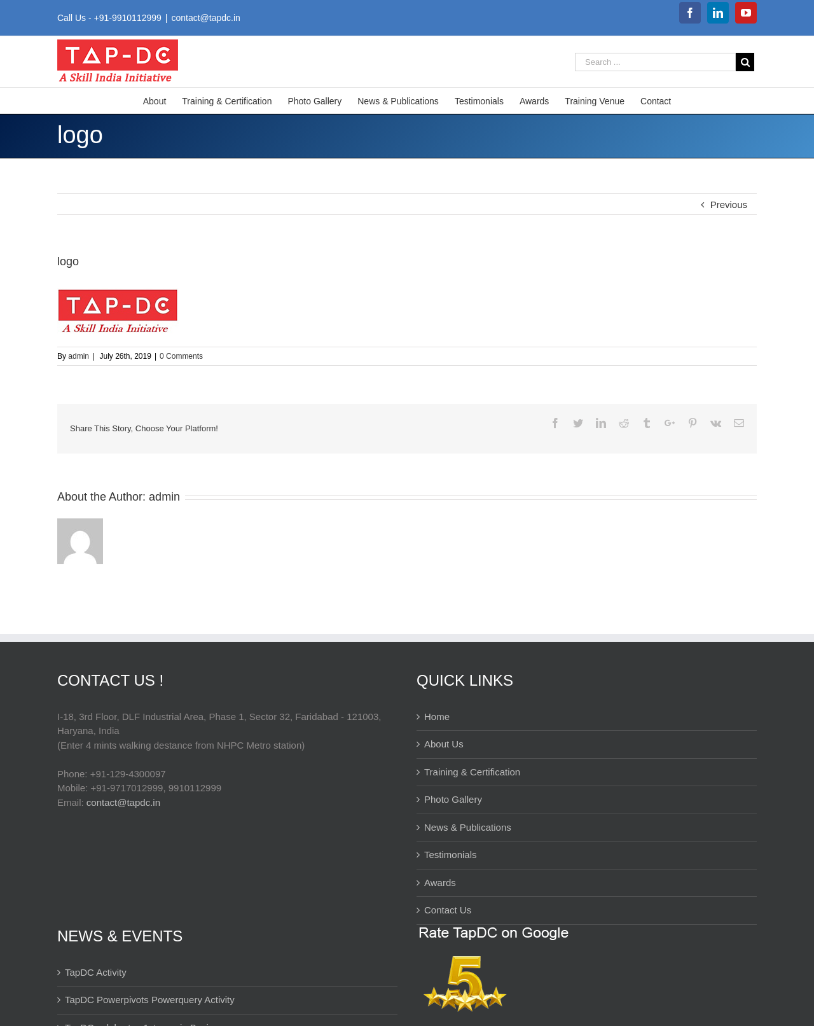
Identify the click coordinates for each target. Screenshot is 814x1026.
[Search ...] (655, 62)
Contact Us (447, 910)
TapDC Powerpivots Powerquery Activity (150, 999)
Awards (440, 882)
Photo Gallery (453, 799)
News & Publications (467, 827)
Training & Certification (472, 771)
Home (437, 716)
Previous (728, 204)
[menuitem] (163, 100)
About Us (444, 743)
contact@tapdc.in (205, 18)
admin (78, 356)
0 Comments (181, 356)
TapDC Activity (96, 972)
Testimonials (450, 854)
